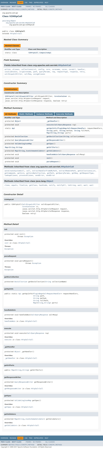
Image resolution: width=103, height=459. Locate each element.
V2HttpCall (10, 96)
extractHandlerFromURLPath (44, 171)
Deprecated (38, 2)
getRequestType (87, 173)
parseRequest (52, 162)
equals (14, 185)
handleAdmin (52, 154)
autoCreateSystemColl (14, 171)
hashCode (43, 185)
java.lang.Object (9, 21)
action (8, 69)
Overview (4, 2)
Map (48, 133)
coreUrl (72, 69)
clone (7, 185)
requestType (62, 72)
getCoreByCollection (35, 173)
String (50, 131)
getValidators (53, 151)
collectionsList (28, 69)
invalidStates (11, 72)
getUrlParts (52, 147)
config (41, 69)
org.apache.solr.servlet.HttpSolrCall (20, 23)
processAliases (26, 175)
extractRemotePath (67, 171)
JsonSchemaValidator (35, 151)
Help (46, 2)
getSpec (50, 144)
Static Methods (26, 114)
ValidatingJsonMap (23, 144)
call (28, 171)
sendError (39, 175)
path (35, 72)
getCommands (10, 173)
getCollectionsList (87, 171)
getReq (75, 173)
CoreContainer (60, 96)
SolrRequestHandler (76, 128)
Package (13, 2)
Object (18, 121)
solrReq (27, 74)
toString (72, 185)
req (53, 72)
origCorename (25, 72)
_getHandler (52, 121)
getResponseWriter (55, 140)
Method (31, 9)
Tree (30, 2)
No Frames (37, 6)
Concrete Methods (64, 114)
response (74, 72)
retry (82, 72)
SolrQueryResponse (62, 125)
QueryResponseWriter (24, 140)
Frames (29, 6)
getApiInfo (51, 128)
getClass (33, 185)
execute (50, 125)
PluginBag (61, 128)
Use (26, 2)
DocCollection (21, 136)
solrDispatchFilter (13, 74)
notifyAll (61, 185)
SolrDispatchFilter (25, 96)
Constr (24, 9)
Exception (28, 236)
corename (56, 69)
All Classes (50, 6)
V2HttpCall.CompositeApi (39, 53)
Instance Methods (44, 114)
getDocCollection (54, 136)
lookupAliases (11, 175)
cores (64, 69)
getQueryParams (63, 173)
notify (52, 185)
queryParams (44, 72)
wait (80, 185)
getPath (50, 173)
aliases (15, 69)
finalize (23, 185)
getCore (20, 173)
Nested (11, 9)
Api (13, 128)
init (49, 158)
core (48, 69)
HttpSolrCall (16, 34)
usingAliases (39, 74)
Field (17, 9)
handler (81, 69)
